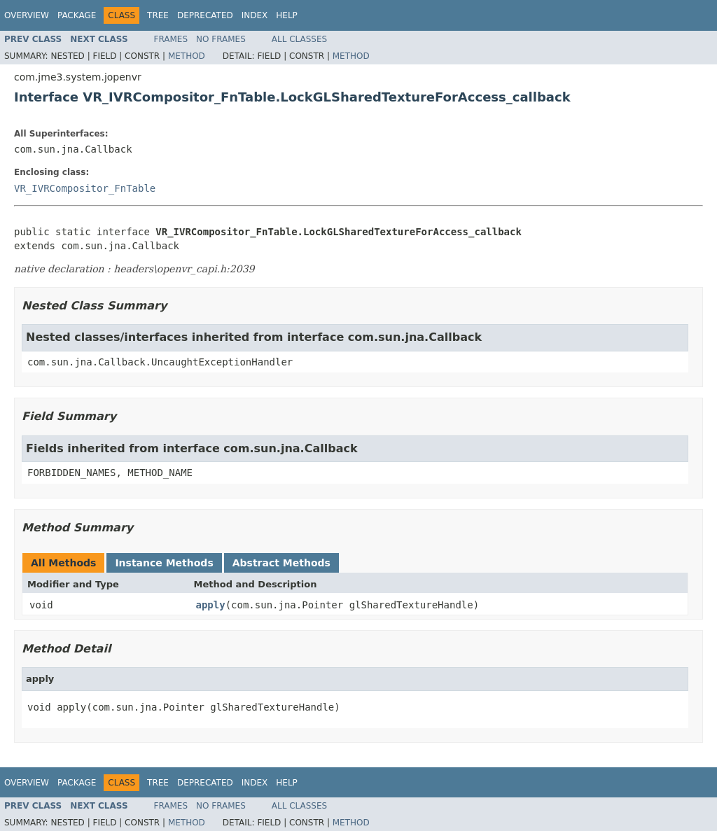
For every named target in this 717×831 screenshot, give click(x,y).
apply (210, 604)
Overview (26, 15)
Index (255, 15)
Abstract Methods (281, 562)
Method (186, 56)
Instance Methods (164, 562)
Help (287, 15)
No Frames (221, 39)
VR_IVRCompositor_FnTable (84, 188)
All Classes (299, 39)
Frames (171, 39)
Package (76, 15)
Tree (158, 15)
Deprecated (205, 15)
